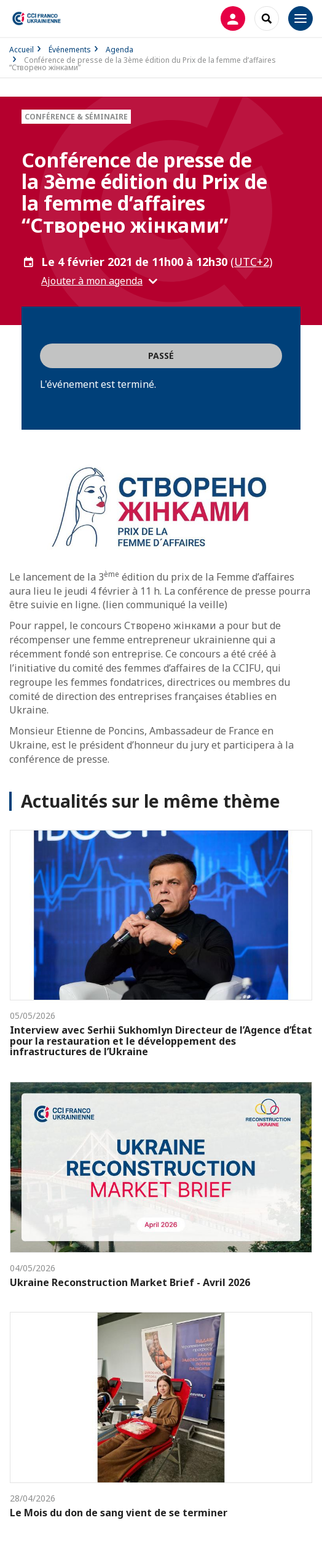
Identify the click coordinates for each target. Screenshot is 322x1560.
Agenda (119, 49)
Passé (161, 355)
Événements (70, 49)
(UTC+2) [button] (251, 261)
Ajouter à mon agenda (92, 280)
